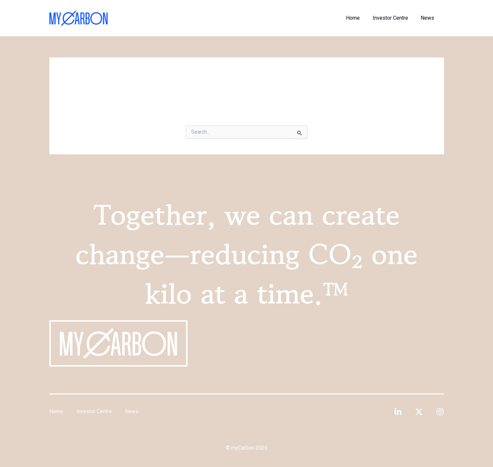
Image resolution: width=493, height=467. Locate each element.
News (428, 18)
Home (358, 18)
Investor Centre (393, 18)
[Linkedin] (398, 412)
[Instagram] (440, 412)
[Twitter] (419, 412)
